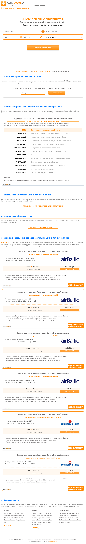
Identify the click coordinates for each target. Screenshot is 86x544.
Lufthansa (72, 520)
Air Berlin (62, 520)
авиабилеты (30, 3)
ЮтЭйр (71, 518)
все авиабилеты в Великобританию (43, 206)
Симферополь (39, 522)
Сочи (45, 522)
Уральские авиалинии (68, 513)
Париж (38, 515)
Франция (7, 518)
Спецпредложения (23, 8)
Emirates (78, 520)
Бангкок (49, 515)
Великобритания (14, 515)
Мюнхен (47, 518)
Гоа (44, 513)
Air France (76, 515)
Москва (34, 513)
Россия (41, 71)
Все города (35, 528)
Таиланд (12, 518)
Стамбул (34, 520)
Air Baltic (76, 518)
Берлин (34, 524)
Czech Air (63, 522)
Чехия (10, 513)
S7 (59, 522)
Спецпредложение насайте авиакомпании (75, 285)
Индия (22, 515)
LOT (60, 513)
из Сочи (48, 71)
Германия (7, 520)
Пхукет (39, 520)
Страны (34, 71)
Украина (12, 520)
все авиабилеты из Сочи (43, 228)
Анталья (39, 524)
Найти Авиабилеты (43, 47)
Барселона (40, 513)
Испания (20, 513)
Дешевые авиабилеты (23, 71)
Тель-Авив (44, 515)
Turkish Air (70, 515)
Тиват (49, 522)
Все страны (8, 525)
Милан (34, 515)
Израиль (15, 513)
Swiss (68, 522)
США (5, 522)
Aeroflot (78, 513)
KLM (65, 515)
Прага (43, 518)
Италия (22, 520)
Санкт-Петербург (47, 520)
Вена (33, 522)
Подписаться (57, 93)
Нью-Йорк (37, 518)
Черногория (19, 518)
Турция (18, 520)
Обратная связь (53, 541)
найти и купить (69, 269)
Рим (33, 518)
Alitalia (67, 520)
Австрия (6, 515)
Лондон (48, 513)
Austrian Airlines (64, 518)
